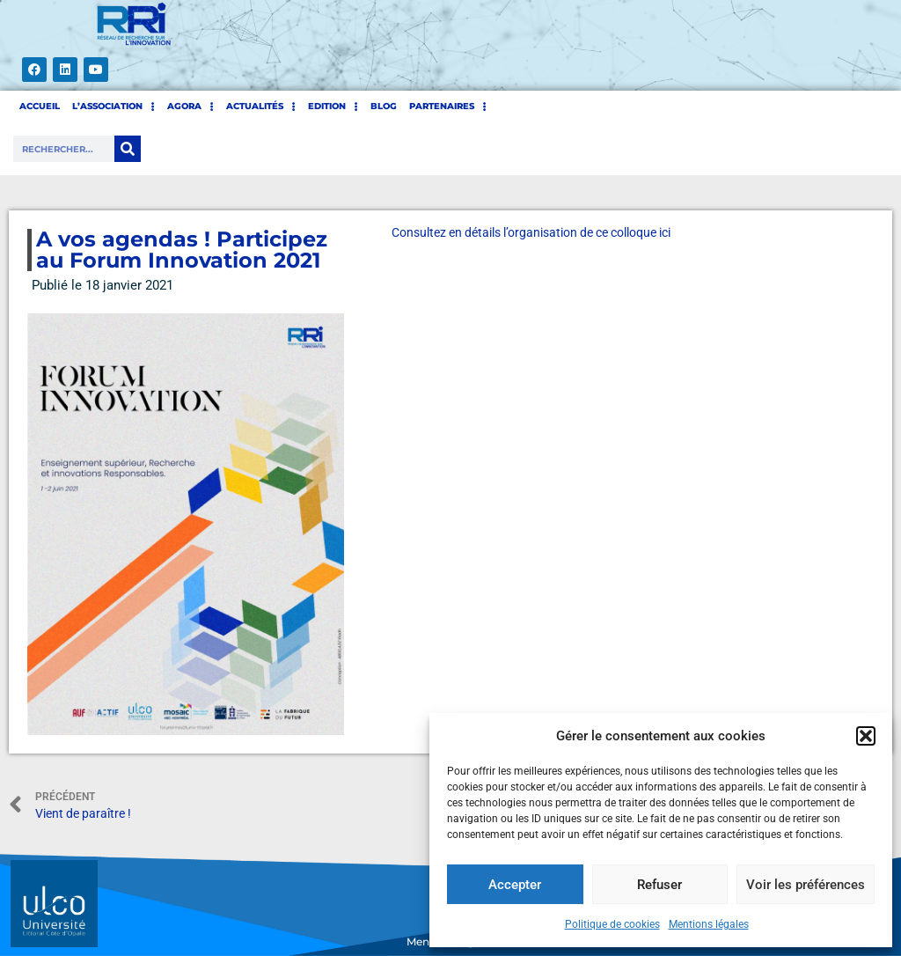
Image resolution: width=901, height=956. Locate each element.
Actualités (261, 106)
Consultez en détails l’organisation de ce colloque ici (531, 232)
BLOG (383, 106)
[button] (866, 736)
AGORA (190, 106)
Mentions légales (709, 924)
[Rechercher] (127, 149)
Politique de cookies (612, 924)
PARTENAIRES (448, 106)
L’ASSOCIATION (113, 106)
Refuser (659, 885)
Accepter (514, 885)
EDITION (333, 106)
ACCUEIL (39, 106)
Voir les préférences (805, 885)
